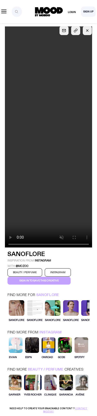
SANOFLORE (47, 294)
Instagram (50, 332)
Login (72, 12)
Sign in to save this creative (39, 281)
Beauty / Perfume (45, 369)
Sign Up (88, 12)
